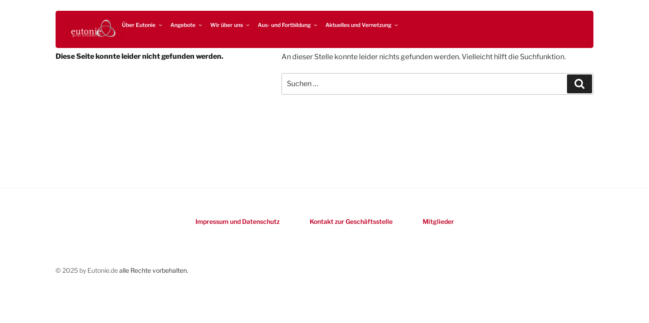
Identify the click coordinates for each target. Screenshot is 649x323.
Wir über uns (230, 25)
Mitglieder (438, 221)
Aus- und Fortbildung (288, 25)
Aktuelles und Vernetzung (362, 25)
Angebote (186, 25)
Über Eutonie (142, 25)
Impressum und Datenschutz (237, 221)
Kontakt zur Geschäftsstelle (351, 221)
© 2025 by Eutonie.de (87, 270)
